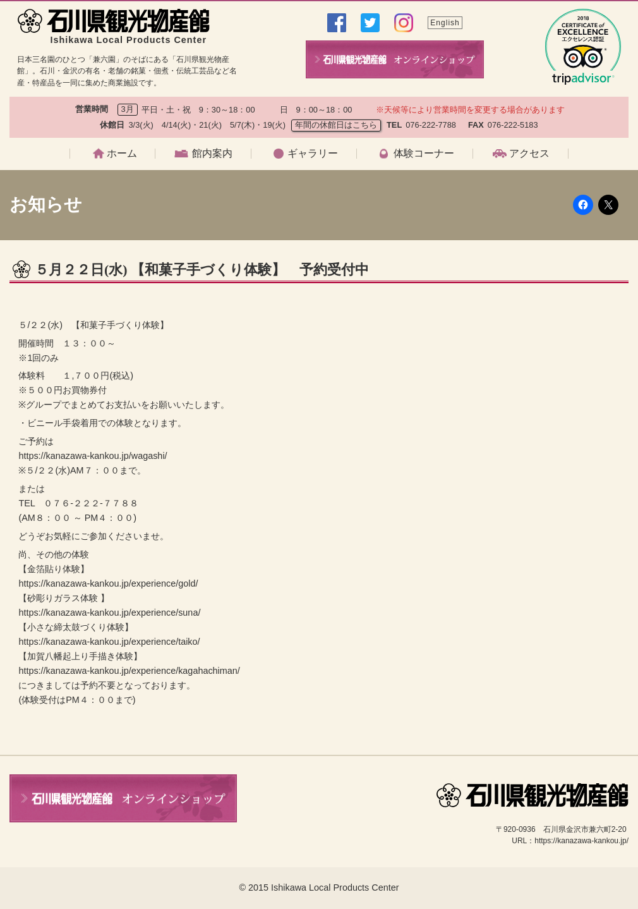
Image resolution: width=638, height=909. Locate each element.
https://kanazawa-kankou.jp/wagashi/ (92, 456)
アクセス (529, 154)
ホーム (122, 154)
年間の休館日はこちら (336, 125)
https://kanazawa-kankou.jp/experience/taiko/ (109, 642)
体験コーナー (424, 154)
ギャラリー (312, 154)
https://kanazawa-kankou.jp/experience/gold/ (108, 583)
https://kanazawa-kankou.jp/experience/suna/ (109, 612)
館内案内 (212, 154)
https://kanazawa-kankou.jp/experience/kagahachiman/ (128, 671)
